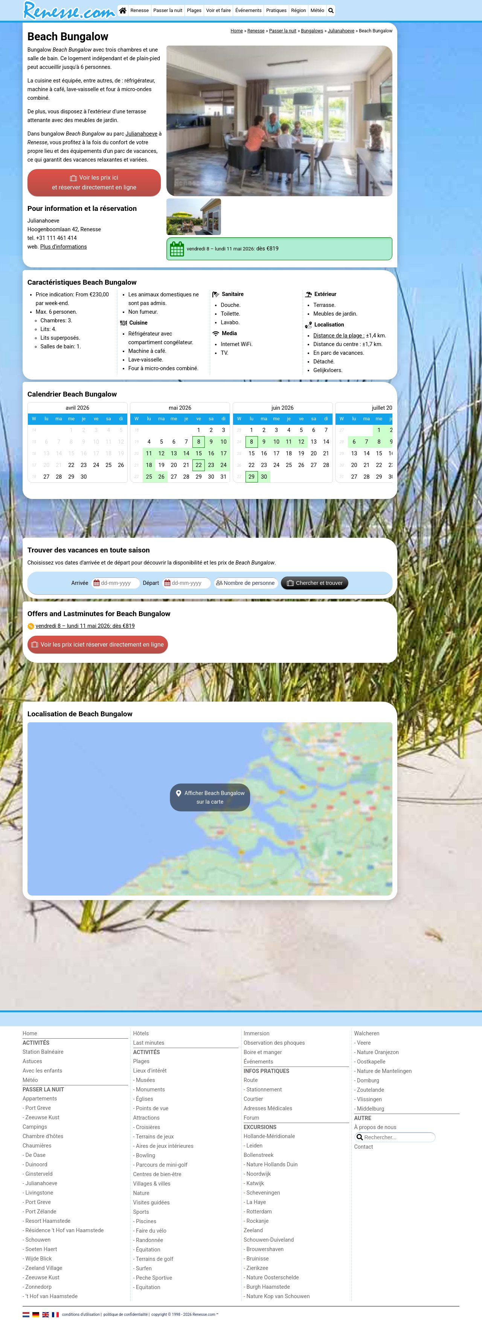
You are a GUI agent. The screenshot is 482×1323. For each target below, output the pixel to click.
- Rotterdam (258, 1212)
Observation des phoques (274, 1043)
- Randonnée (148, 1240)
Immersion (257, 1033)
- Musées (144, 1080)
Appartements (40, 1099)
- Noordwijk (257, 1174)
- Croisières (146, 1127)
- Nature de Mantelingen (383, 1071)
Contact (363, 1147)
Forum (251, 1118)
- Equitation (146, 1287)
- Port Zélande (39, 1212)
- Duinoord (35, 1164)
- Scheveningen (262, 1193)
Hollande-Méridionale (269, 1136)
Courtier (253, 1099)
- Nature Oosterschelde (271, 1277)
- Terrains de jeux (153, 1137)
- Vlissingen (368, 1099)
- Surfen (142, 1268)
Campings (35, 1127)
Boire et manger (263, 1052)
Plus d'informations (63, 247)
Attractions (146, 1118)
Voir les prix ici (94, 183)
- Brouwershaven (264, 1249)
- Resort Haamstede (46, 1221)
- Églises (143, 1099)
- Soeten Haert (40, 1249)
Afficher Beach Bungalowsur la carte (210, 797)
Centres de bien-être (157, 1174)
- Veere (362, 1043)
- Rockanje (256, 1221)
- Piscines (145, 1221)
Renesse (139, 10)
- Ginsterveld (38, 1174)
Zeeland (253, 1230)
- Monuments (149, 1089)
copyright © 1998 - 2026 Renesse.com (183, 1314)
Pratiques (276, 10)
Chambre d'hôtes (43, 1136)
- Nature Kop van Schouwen (277, 1296)
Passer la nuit (167, 10)
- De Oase (34, 1155)
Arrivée (81, 583)
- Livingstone (38, 1193)
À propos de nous (375, 1127)
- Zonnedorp (37, 1287)
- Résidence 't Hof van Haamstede (63, 1230)
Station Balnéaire (43, 1052)
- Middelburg (369, 1109)
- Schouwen (36, 1240)
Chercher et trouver (315, 583)
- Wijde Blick (37, 1259)
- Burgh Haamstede (267, 1287)
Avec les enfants (42, 1071)
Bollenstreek (258, 1155)
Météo (317, 10)
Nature (141, 1193)
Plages (194, 10)
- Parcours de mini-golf (160, 1165)
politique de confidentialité (126, 1314)
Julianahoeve (141, 134)
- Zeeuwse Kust (41, 1117)
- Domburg (367, 1080)
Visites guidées (151, 1202)
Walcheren (367, 1033)
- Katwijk (254, 1183)
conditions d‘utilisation (81, 1314)
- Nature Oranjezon (376, 1052)
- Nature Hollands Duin (270, 1164)
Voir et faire (218, 10)
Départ (151, 583)
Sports (141, 1212)
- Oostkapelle (370, 1062)
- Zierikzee (256, 1268)
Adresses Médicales (268, 1108)
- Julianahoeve (40, 1183)
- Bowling (144, 1155)
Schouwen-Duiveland (269, 1240)
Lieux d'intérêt (150, 1071)
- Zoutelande (369, 1090)
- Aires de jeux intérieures (163, 1146)
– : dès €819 (85, 626)
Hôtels (141, 1033)
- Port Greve (37, 1108)
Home (30, 1033)
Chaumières (37, 1146)
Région (298, 10)
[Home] (122, 10)
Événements (248, 10)
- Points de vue (151, 1108)
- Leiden (253, 1146)
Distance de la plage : (339, 336)
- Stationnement (263, 1089)
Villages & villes (152, 1184)
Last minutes (149, 1043)
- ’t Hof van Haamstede (50, 1296)
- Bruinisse (256, 1259)
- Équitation (146, 1250)
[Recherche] (331, 10)
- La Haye (255, 1202)
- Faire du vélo (149, 1231)
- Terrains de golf (153, 1259)
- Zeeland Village (42, 1268)
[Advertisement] (429, 196)
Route (251, 1080)
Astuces (32, 1061)
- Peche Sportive (152, 1278)
